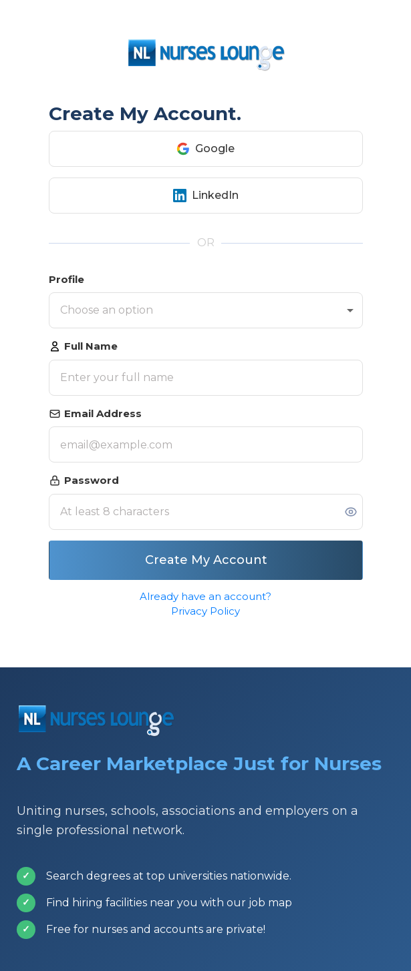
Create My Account (205, 560)
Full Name (83, 346)
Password (84, 480)
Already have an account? (205, 596)
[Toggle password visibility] (351, 512)
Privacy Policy (205, 611)
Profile (66, 279)
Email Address (95, 413)
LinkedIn (206, 195)
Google (205, 148)
